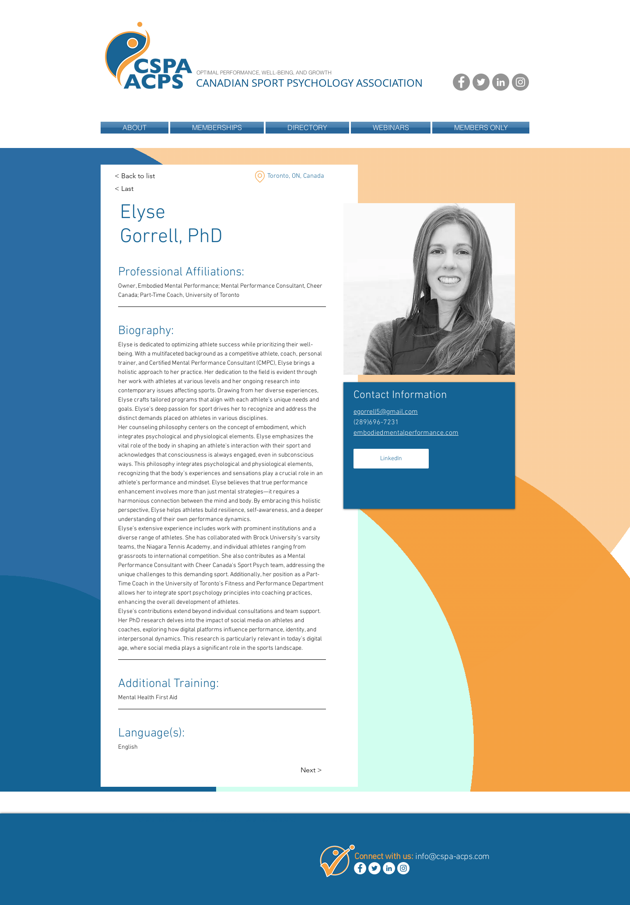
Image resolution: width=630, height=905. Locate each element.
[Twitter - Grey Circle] (481, 82)
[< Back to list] (135, 176)
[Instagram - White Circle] (403, 868)
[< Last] (132, 189)
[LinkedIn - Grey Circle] (500, 82)
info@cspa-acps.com (452, 857)
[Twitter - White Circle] (374, 868)
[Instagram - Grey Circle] (520, 82)
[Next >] (318, 770)
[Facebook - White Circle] (360, 868)
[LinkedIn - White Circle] (389, 868)
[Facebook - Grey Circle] (461, 82)
